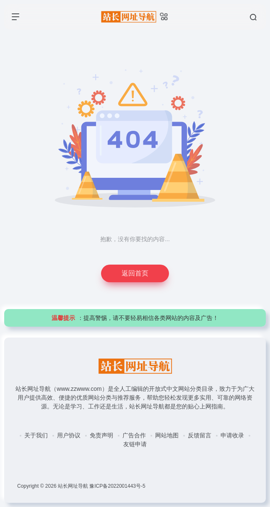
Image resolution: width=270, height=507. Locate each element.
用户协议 (68, 435)
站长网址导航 (73, 486)
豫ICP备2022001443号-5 (117, 486)
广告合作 (134, 435)
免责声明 (101, 435)
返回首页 (135, 273)
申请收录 (232, 435)
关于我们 (36, 435)
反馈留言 (199, 435)
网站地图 (167, 435)
